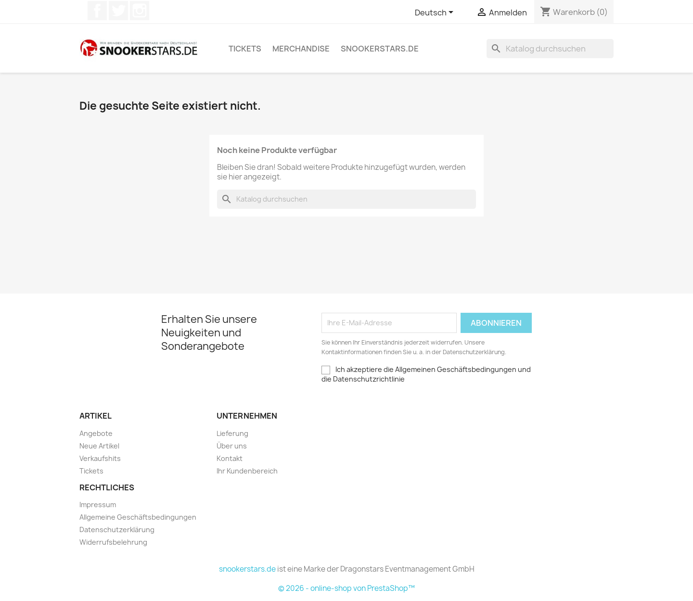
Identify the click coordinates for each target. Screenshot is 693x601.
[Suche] (550, 48)
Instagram (139, 10)
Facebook (97, 10)
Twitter (118, 10)
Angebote (96, 433)
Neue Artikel (99, 445)
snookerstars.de (380, 48)
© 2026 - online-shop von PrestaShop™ (346, 588)
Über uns (232, 445)
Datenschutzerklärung (116, 529)
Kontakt (230, 458)
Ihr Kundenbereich (247, 470)
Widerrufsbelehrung (113, 542)
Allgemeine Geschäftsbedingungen (137, 517)
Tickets (245, 48)
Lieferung (232, 433)
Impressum (97, 504)
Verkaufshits (100, 458)
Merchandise (301, 48)
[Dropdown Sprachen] (436, 13)
